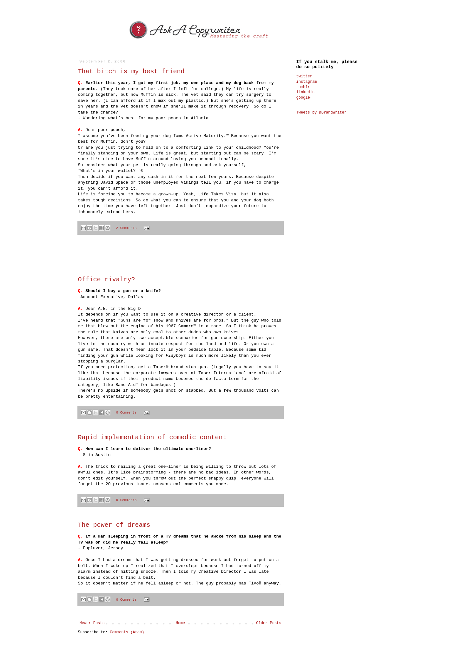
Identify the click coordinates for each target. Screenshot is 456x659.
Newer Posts (92, 623)
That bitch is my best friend (131, 71)
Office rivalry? (106, 279)
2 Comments (126, 228)
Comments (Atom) (127, 632)
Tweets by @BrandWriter (321, 112)
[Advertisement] (180, 258)
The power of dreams (114, 525)
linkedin (305, 92)
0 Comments (126, 412)
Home (180, 623)
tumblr (303, 87)
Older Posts (268, 623)
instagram (306, 82)
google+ (304, 97)
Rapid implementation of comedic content (152, 437)
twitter (304, 76)
